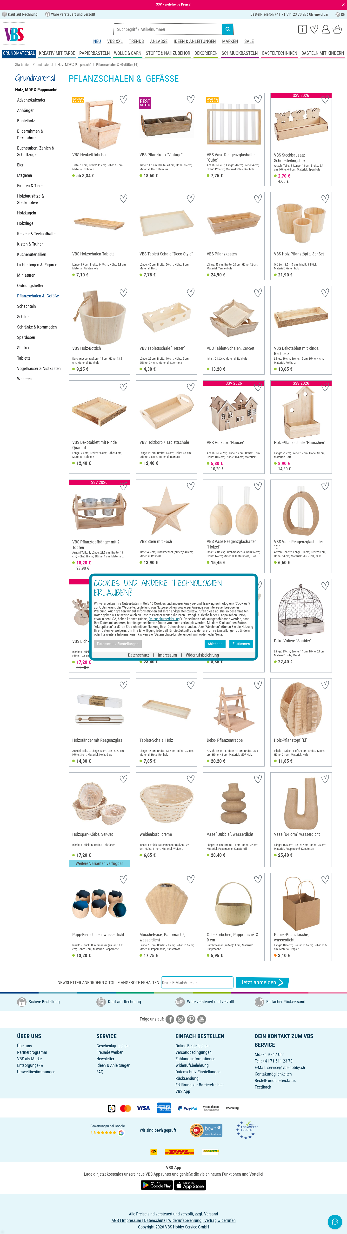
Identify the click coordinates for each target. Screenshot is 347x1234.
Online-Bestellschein (192, 1045)
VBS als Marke (29, 1058)
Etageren (24, 175)
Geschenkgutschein (113, 1045)
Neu (97, 41)
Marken (230, 41)
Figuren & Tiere (29, 185)
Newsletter (105, 1058)
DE (340, 14)
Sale (249, 41)
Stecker (23, 347)
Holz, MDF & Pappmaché (74, 64)
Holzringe (25, 223)
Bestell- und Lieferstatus (275, 1080)
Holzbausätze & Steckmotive (30, 199)
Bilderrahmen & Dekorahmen (30, 134)
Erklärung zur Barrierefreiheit (199, 1084)
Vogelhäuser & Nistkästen (39, 368)
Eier (20, 164)
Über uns (24, 1045)
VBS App (182, 1091)
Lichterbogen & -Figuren (37, 264)
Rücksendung (187, 1078)
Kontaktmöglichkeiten (273, 1073)
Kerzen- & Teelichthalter (37, 233)
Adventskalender (31, 100)
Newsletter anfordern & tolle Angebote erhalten (108, 982)
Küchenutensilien (31, 254)
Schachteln (26, 306)
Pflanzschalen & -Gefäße (38, 295)
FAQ (99, 1071)
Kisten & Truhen (30, 244)
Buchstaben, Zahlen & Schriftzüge (35, 151)
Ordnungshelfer (30, 285)
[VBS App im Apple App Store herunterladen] (190, 1184)
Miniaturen (26, 275)
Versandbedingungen (193, 1052)
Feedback (263, 1087)
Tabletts (24, 358)
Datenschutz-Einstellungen (197, 1071)
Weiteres (24, 378)
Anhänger (25, 110)
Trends (136, 41)
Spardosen (26, 337)
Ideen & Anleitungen (195, 41)
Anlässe (158, 41)
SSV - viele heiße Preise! (173, 4)
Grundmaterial (43, 64)
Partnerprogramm (32, 1052)
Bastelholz (26, 120)
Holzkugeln (26, 212)
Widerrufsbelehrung (192, 1065)
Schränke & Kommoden (37, 326)
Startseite (22, 64)
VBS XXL (115, 41)
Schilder (24, 316)
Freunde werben (109, 1052)
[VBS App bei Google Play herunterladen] (157, 1184)
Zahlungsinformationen (195, 1058)
